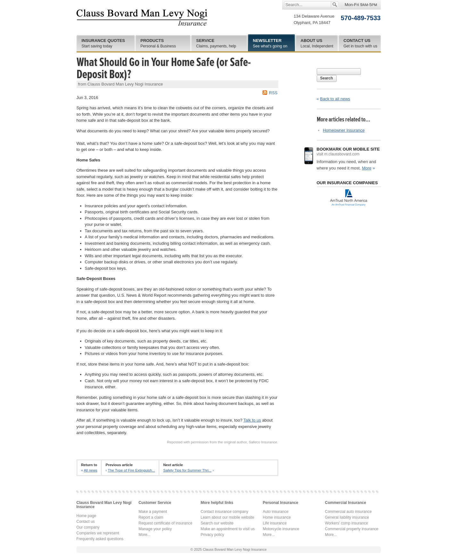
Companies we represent (98, 533)
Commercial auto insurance (348, 511)
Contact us (86, 521)
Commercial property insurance (352, 529)
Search (326, 78)
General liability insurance (347, 517)
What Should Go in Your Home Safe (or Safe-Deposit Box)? (164, 68)
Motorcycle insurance (281, 529)
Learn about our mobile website (227, 517)
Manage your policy (155, 529)
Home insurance (277, 517)
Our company (88, 527)
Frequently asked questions (100, 539)
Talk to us (252, 420)
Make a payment (153, 511)
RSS (273, 92)
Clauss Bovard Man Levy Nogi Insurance (142, 17)
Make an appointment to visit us (228, 529)
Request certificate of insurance (165, 523)
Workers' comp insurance (346, 523)
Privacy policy (212, 534)
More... (145, 534)
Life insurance (275, 523)
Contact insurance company (225, 511)
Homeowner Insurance (344, 130)
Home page (86, 516)
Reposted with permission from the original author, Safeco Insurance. (222, 442)
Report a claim (151, 517)
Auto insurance (276, 511)
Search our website (217, 523)
